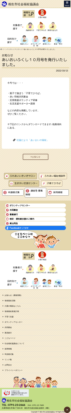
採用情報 (57, 192)
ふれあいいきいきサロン (22, 175)
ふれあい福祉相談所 (55, 175)
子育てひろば (54, 183)
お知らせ (19, 49)
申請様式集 (14, 192)
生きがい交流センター (25, 183)
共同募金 (8, 327)
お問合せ (8, 365)
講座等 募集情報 (34, 192)
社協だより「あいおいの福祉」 (33, 140)
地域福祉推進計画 (12, 311)
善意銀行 (8, 333)
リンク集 (8, 360)
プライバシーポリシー (14, 370)
